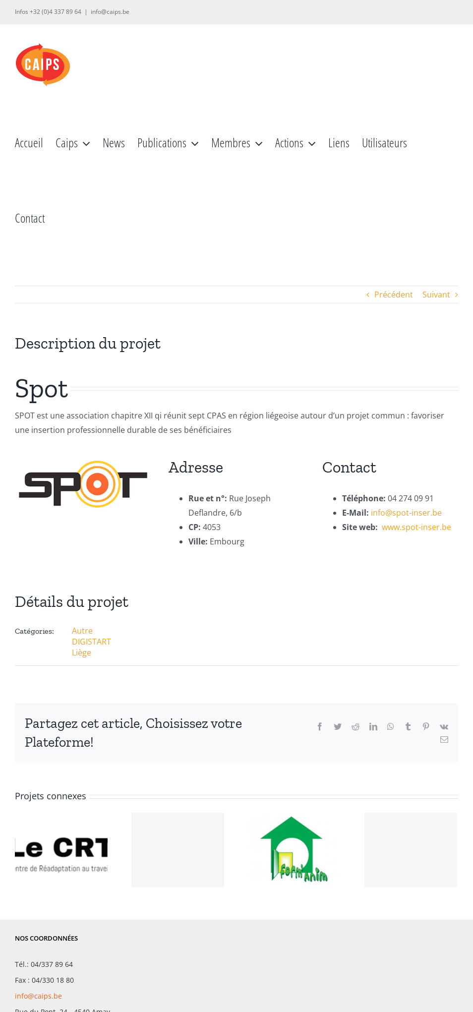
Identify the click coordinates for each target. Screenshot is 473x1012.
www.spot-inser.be (416, 527)
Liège (81, 652)
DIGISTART (91, 641)
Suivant (436, 294)
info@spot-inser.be (406, 512)
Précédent (393, 294)
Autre (82, 630)
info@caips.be (110, 11)
